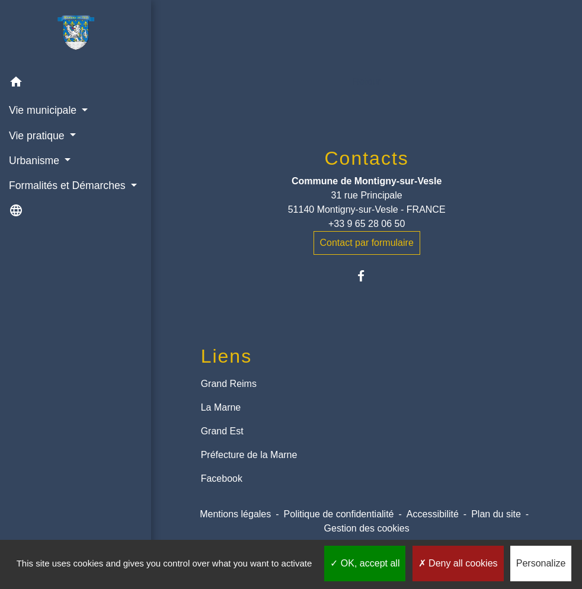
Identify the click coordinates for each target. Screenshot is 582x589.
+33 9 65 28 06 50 (366, 224)
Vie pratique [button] (38, 136)
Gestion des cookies (367, 528)
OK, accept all (364, 563)
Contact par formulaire (367, 243)
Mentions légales (235, 514)
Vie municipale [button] (44, 110)
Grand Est (222, 431)
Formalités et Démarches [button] (68, 185)
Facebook (221, 478)
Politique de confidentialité (339, 514)
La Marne (221, 407)
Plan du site (496, 514)
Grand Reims (229, 384)
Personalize (541, 563)
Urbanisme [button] (35, 161)
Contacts (367, 158)
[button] (75, 84)
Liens (226, 356)
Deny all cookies (458, 563)
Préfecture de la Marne (249, 455)
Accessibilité (433, 514)
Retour (367, 81)
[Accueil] (75, 35)
